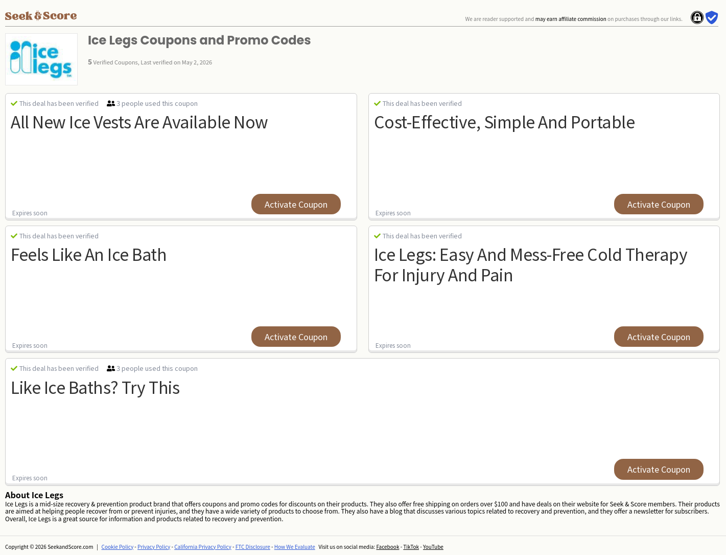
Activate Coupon (296, 204)
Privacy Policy (153, 546)
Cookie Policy (118, 546)
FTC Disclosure (253, 546)
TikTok (411, 546)
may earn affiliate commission (570, 19)
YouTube (433, 546)
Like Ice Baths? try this (95, 386)
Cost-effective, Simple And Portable (504, 121)
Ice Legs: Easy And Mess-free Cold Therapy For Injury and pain (531, 263)
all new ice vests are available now (139, 121)
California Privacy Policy (202, 546)
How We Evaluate (294, 546)
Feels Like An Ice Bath (89, 253)
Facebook (387, 546)
